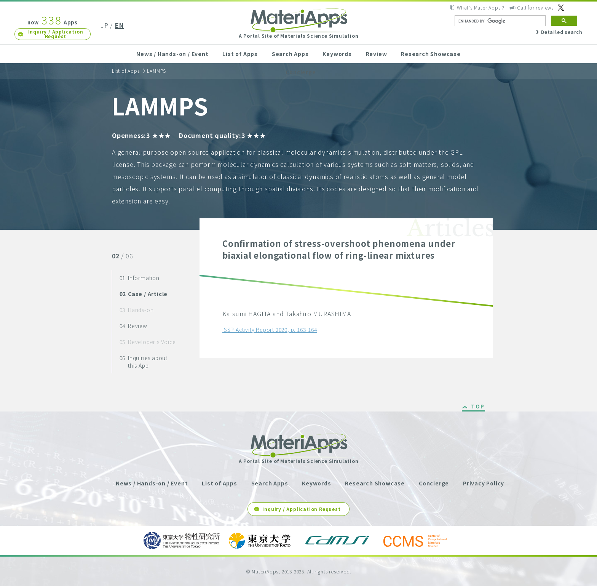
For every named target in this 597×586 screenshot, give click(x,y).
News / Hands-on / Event (172, 54)
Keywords (336, 54)
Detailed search (562, 32)
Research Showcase (431, 54)
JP (105, 25)
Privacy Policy (483, 483)
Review (376, 54)
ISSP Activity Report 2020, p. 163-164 (269, 329)
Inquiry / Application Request (55, 33)
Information (140, 278)
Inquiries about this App (144, 361)
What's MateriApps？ (481, 7)
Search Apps (290, 54)
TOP (478, 407)
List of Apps (240, 54)
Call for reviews (535, 7)
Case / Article (144, 294)
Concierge (301, 72)
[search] (499, 21)
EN (119, 25)
